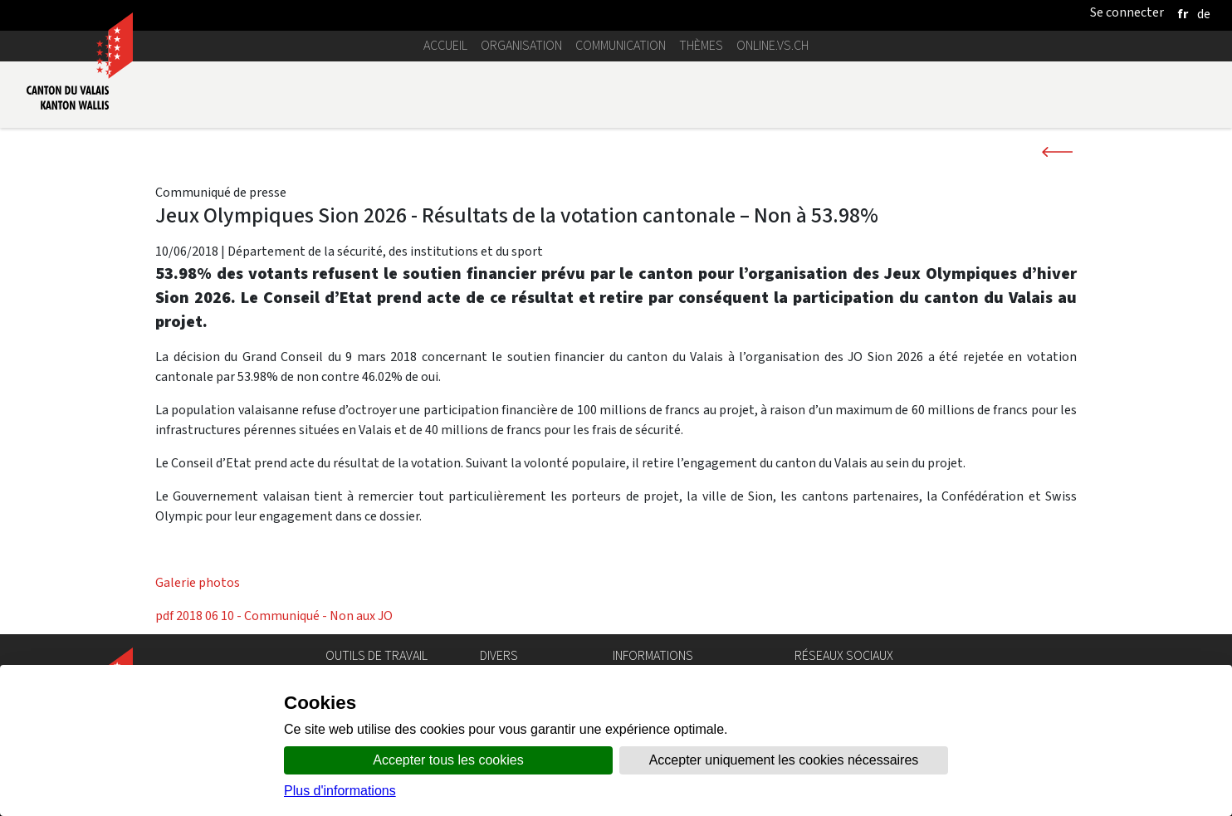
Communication (620, 45)
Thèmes (701, 45)
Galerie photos (197, 582)
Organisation (521, 45)
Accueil (445, 45)
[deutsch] (1203, 13)
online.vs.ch (772, 45)
